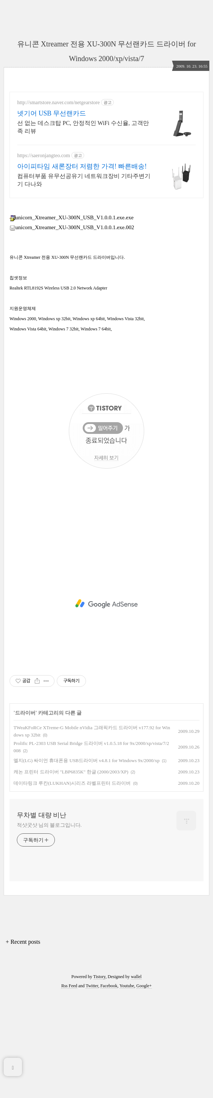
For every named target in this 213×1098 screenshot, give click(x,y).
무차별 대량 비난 (41, 917)
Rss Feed (69, 1088)
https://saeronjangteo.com (43, 155)
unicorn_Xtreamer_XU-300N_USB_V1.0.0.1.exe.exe (72, 320)
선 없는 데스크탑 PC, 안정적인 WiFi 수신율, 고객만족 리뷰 (83, 127)
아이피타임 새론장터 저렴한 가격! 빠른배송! (82, 166)
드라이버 (25, 815)
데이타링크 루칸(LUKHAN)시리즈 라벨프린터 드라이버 (72, 885)
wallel (136, 1079)
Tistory (99, 1079)
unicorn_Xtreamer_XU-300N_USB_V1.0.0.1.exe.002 (72, 330)
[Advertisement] (106, 256)
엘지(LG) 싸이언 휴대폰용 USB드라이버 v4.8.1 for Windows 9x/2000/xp (87, 863)
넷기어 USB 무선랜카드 (51, 113)
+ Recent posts (23, 1044)
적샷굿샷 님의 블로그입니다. (49, 927)
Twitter (92, 1088)
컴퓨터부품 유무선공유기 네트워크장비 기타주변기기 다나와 (83, 180)
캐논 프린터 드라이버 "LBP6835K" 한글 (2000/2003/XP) (71, 874)
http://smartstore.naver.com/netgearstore (58, 102)
